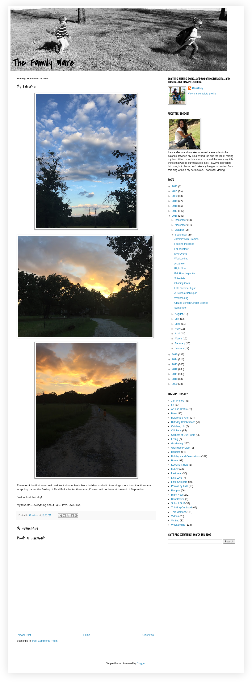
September (181, 234)
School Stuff (178, 503)
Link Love (176, 477)
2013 (175, 364)
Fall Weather (181, 248)
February (180, 343)
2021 (175, 191)
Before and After (180, 417)
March (179, 338)
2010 (175, 379)
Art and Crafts (179, 409)
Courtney (197, 88)
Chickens (176, 430)
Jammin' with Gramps (186, 239)
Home (86, 635)
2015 (175, 354)
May (177, 328)
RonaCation (177, 499)
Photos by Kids (179, 486)
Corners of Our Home (183, 434)
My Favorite (181, 253)
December (181, 220)
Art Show (179, 263)
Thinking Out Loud (181, 507)
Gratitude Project (180, 447)
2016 (175, 215)
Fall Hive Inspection (185, 273)
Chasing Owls (182, 283)
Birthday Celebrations (183, 422)
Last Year (176, 473)
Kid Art (174, 469)
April (178, 333)
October (180, 229)
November (181, 225)
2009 (175, 383)
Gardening (177, 443)
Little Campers (179, 481)
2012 (175, 369)
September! (180, 307)
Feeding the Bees (184, 243)
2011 (175, 374)
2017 (175, 210)
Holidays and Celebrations (186, 456)
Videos (175, 516)
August (179, 314)
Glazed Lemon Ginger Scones (191, 302)
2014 (175, 359)
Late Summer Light (185, 288)
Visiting (175, 520)
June (178, 323)
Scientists (179, 278)
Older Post (148, 635)
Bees (174, 413)
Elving (174, 439)
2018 (175, 205)
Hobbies (175, 451)
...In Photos (177, 400)
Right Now (180, 268)
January (180, 348)
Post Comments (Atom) (45, 640)
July (177, 318)
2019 (175, 201)
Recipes (175, 490)
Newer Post (24, 635)
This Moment (178, 512)
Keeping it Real (179, 464)
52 (172, 404)
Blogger (141, 663)
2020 (175, 196)
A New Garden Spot (185, 293)
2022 (175, 186)
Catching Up (178, 426)
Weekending (181, 258)
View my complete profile (202, 93)
